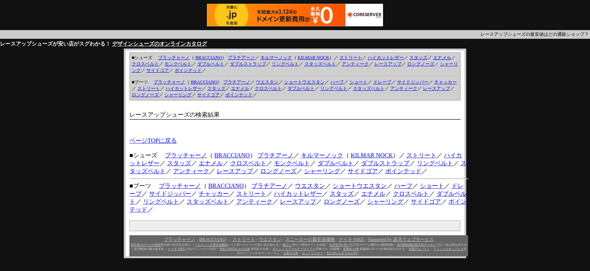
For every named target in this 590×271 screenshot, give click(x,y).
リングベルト (285, 64)
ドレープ (382, 82)
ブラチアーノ (241, 57)
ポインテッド (188, 70)
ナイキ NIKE (351, 239)
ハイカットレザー (386, 57)
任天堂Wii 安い (339, 245)
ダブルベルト (210, 64)
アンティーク (355, 64)
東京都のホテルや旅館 (146, 245)
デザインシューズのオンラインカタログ (159, 44)
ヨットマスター (312, 253)
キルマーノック (276, 57)
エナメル (442, 57)
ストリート (350, 57)
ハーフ (337, 82)
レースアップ (387, 64)
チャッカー (445, 82)
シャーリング (178, 94)
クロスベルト (145, 64)
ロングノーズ (420, 64)
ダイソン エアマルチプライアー (293, 249)
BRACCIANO (208, 57)
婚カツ (287, 245)
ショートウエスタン (304, 82)
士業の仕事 (290, 253)
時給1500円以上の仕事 (235, 249)
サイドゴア (157, 70)
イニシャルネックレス (448, 249)
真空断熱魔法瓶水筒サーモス (416, 245)
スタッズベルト (320, 64)
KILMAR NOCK (313, 57)
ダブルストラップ (248, 64)
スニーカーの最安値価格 (310, 239)
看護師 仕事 (351, 249)
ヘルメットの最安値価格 (211, 245)
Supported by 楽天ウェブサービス (401, 239)
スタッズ (418, 57)
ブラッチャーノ (174, 57)
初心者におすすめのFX (342, 253)
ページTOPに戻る (153, 140)
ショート (359, 82)
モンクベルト (178, 64)
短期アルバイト (419, 249)
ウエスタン (267, 82)
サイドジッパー (413, 82)
